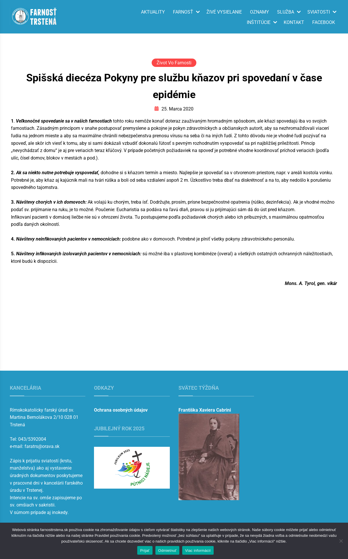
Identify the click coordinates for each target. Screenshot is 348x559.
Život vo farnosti (174, 62)
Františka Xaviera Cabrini (204, 410)
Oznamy (259, 12)
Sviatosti (318, 12)
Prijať (144, 550)
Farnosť (183, 12)
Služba (285, 12)
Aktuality (153, 12)
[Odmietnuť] (341, 541)
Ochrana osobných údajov (121, 410)
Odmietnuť (167, 550)
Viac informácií (198, 550)
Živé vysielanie (224, 12)
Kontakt (294, 22)
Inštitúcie (258, 22)
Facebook (323, 22)
